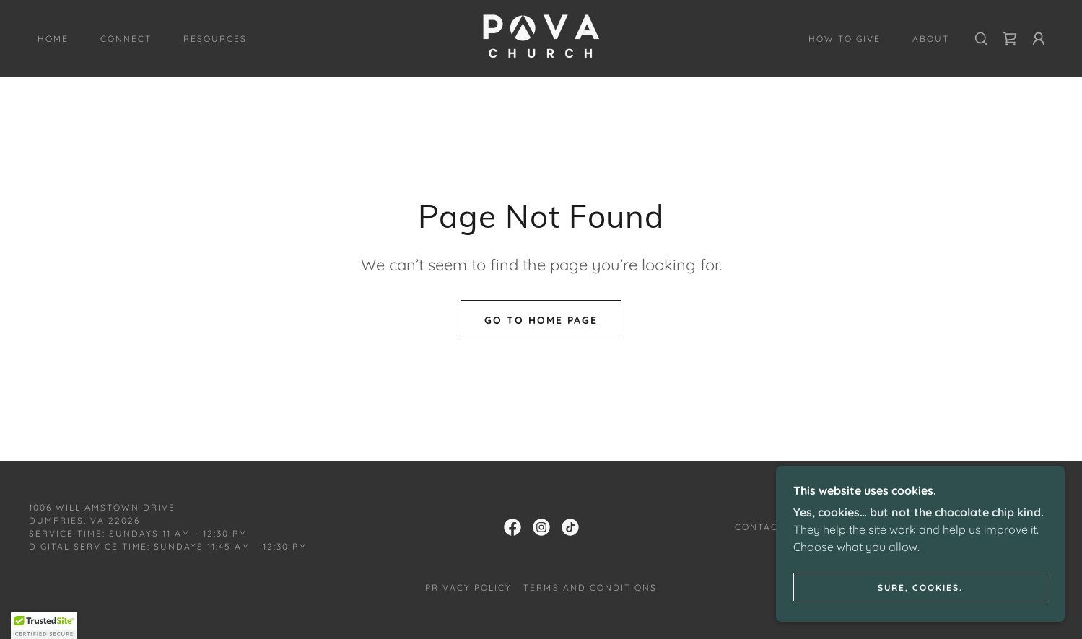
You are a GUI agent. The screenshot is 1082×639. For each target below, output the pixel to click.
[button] (1038, 39)
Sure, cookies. (920, 587)
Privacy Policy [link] (468, 587)
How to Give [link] (844, 38)
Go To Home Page (541, 320)
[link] (541, 37)
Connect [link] (126, 38)
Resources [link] (215, 38)
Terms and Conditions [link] (589, 587)
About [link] (930, 38)
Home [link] (53, 38)
